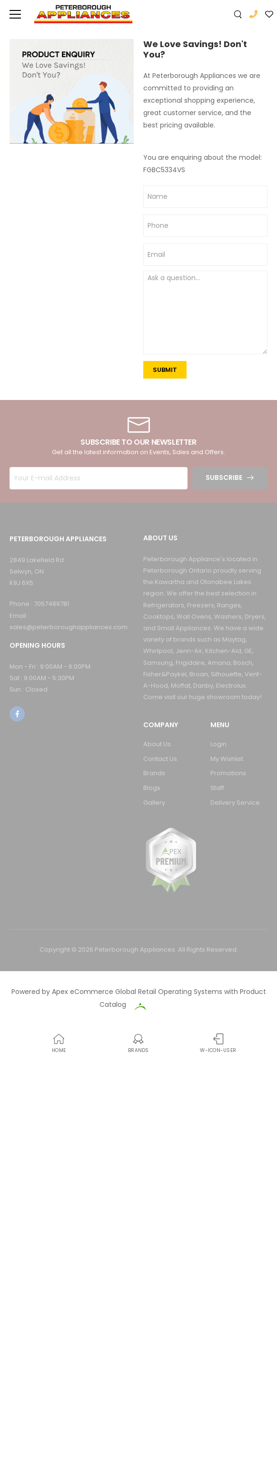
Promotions (228, 773)
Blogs (151, 787)
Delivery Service (235, 802)
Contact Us (160, 758)
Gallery (154, 802)
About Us (157, 744)
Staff (217, 787)
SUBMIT (165, 369)
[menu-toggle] (15, 14)
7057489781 (51, 603)
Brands (154, 773)
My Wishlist (226, 758)
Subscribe (224, 477)
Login (218, 744)
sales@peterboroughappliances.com (69, 627)
